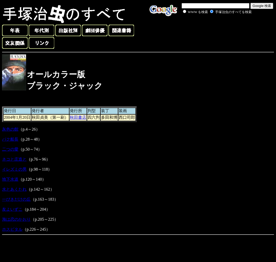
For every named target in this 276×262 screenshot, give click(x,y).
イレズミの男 (14, 169)
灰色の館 (10, 129)
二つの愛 (10, 149)
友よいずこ (12, 209)
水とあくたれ (14, 189)
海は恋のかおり (16, 219)
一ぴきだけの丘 (16, 199)
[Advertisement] (211, 26)
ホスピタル (12, 229)
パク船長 (10, 139)
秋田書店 (78, 117)
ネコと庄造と (14, 159)
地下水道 (10, 179)
